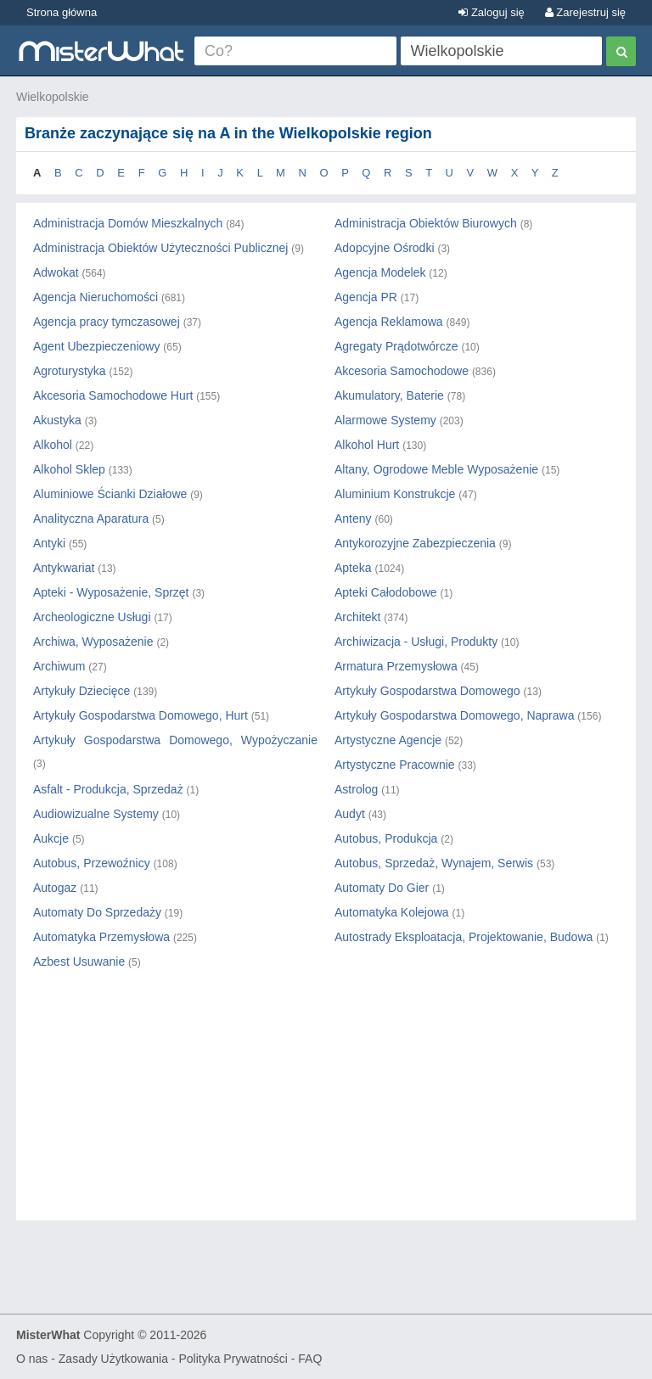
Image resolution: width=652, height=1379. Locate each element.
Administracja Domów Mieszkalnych (127, 223)
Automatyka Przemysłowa (101, 937)
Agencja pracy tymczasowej (106, 321)
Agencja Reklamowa (388, 321)
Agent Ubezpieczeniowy (96, 346)
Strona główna (61, 12)
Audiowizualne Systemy (96, 814)
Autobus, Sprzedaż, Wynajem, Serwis (433, 863)
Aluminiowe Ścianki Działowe (110, 494)
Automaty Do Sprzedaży (97, 912)
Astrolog (356, 789)
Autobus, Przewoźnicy (91, 863)
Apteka (353, 568)
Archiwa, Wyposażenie (93, 641)
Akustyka (57, 420)
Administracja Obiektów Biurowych (425, 223)
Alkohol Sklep (69, 469)
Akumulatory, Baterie (389, 395)
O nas (32, 1358)
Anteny (353, 518)
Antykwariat (63, 568)
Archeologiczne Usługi (92, 617)
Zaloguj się (491, 12)
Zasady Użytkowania (113, 1358)
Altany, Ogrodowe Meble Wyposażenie (436, 469)
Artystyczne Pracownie (394, 764)
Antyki (49, 543)
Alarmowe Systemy (385, 420)
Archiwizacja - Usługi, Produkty (415, 641)
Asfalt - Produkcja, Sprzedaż (108, 789)
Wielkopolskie (52, 97)
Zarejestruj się (585, 12)
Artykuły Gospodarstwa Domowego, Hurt (140, 715)
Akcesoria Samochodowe (401, 371)
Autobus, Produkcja (385, 838)
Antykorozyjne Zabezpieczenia (415, 543)
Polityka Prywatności (232, 1358)
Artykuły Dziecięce (81, 691)
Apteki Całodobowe (385, 592)
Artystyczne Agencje (387, 740)
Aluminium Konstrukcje (394, 494)
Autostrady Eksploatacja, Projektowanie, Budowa (463, 937)
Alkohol (52, 444)
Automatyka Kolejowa (391, 912)
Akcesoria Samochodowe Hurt (113, 395)
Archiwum (59, 666)
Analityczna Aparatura (91, 518)
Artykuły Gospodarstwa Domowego (427, 691)
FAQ (310, 1358)
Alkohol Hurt (366, 444)
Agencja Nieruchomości (95, 297)
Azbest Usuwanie (79, 961)
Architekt (357, 617)
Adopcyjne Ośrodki (384, 248)
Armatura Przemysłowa (396, 666)
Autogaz (54, 887)
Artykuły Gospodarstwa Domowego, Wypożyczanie (175, 740)
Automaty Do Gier (381, 887)
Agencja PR (365, 297)
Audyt (349, 814)
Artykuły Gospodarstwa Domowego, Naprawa (454, 715)
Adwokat (56, 272)
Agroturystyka (69, 371)
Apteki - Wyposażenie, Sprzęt (111, 592)
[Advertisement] (326, 1110)
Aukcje (51, 838)
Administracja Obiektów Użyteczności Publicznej (160, 248)
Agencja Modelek (379, 272)
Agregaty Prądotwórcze (396, 346)
